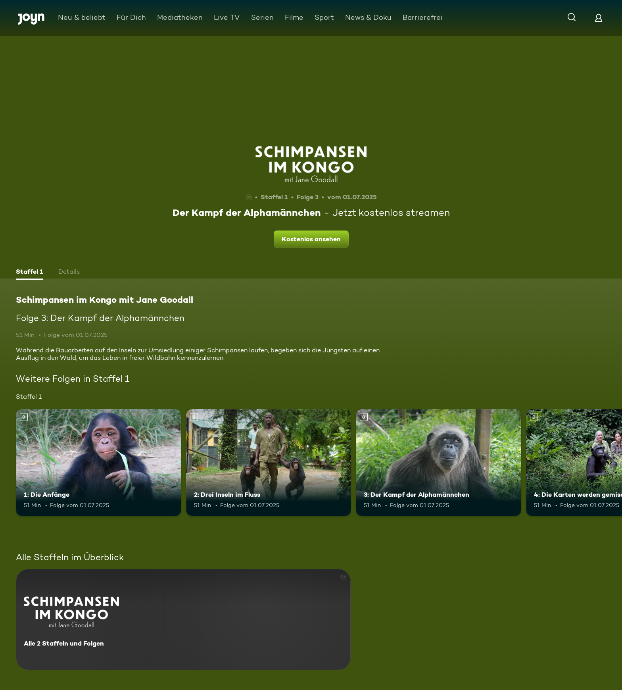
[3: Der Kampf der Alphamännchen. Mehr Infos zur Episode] (438, 463)
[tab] (29, 272)
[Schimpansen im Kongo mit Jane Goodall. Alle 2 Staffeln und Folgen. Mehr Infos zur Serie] (183, 619)
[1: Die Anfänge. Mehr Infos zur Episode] (98, 463)
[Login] (598, 18)
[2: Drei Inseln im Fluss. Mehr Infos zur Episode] (268, 463)
